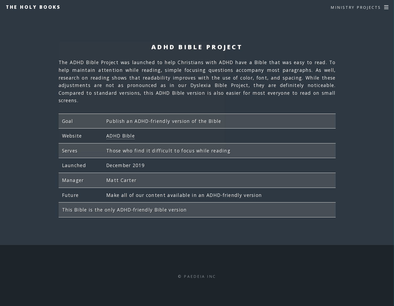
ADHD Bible (120, 136)
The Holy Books (33, 7)
